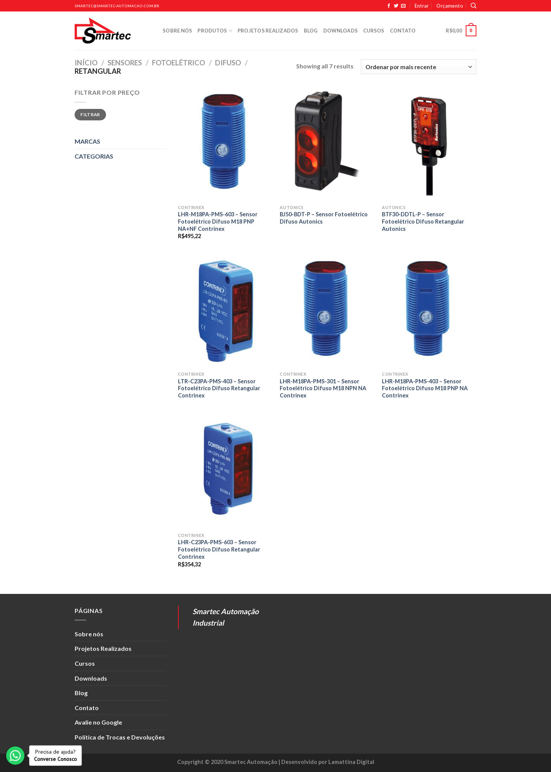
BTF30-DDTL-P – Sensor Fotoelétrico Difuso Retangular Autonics (423, 221)
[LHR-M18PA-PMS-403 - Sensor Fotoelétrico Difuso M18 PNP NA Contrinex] (429, 311)
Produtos (214, 30)
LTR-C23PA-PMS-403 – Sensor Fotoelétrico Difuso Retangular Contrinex (219, 388)
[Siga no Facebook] (388, 6)
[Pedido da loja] (418, 66)
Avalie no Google (98, 722)
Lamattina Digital (351, 762)
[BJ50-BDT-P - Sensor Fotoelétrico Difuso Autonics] (327, 144)
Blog (311, 31)
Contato (403, 31)
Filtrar (90, 114)
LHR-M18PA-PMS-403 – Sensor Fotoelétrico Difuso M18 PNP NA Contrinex (425, 388)
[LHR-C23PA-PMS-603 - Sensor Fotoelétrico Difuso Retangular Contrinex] (225, 472)
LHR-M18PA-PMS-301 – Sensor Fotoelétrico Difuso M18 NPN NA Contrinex (323, 388)
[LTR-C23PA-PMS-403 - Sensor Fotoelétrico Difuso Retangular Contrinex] (225, 311)
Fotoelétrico (178, 62)
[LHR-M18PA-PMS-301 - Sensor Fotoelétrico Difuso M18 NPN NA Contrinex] (327, 311)
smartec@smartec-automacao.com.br (117, 6)
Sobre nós (177, 31)
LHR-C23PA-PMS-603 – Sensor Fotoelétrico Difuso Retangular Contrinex (219, 549)
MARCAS (87, 141)
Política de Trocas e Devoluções (120, 737)
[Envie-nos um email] (403, 6)
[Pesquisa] (473, 5)
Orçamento (449, 6)
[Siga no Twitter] (396, 6)
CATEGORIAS (94, 156)
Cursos (374, 31)
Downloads (340, 31)
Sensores (125, 62)
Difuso (228, 62)
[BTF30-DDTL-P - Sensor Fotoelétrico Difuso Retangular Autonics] (429, 144)
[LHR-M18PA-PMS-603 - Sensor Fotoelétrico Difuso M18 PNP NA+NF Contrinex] (225, 144)
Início (86, 62)
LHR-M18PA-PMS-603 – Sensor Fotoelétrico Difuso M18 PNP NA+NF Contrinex (218, 221)
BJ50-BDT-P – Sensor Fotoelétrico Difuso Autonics (324, 218)
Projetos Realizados (268, 31)
